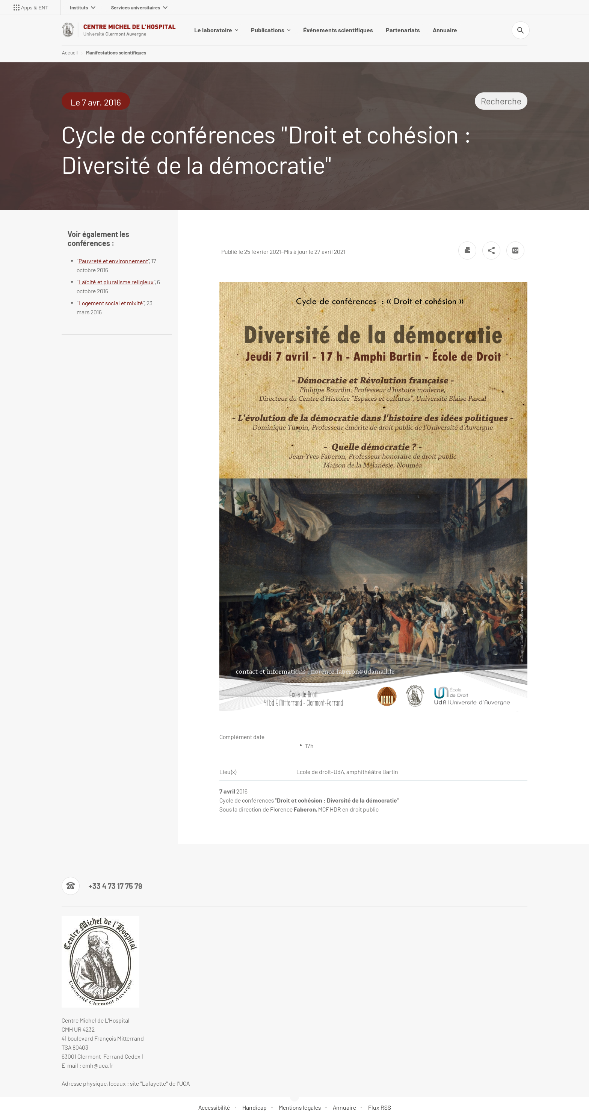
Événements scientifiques (338, 29)
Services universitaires (139, 8)
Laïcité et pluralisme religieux (116, 281)
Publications (270, 29)
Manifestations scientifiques (116, 53)
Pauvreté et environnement (113, 260)
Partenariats (403, 29)
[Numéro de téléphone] (102, 886)
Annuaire (445, 29)
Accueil (70, 53)
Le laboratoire (216, 29)
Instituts (82, 8)
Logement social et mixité (111, 302)
